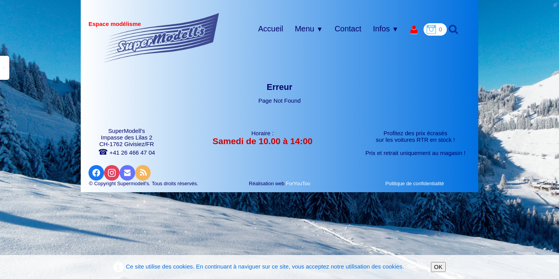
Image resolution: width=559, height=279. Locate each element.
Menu (309, 28)
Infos (386, 28)
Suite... (416, 266)
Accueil (270, 28)
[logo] (161, 38)
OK (438, 267)
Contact (348, 28)
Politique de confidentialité (415, 183)
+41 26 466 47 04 (126, 152)
